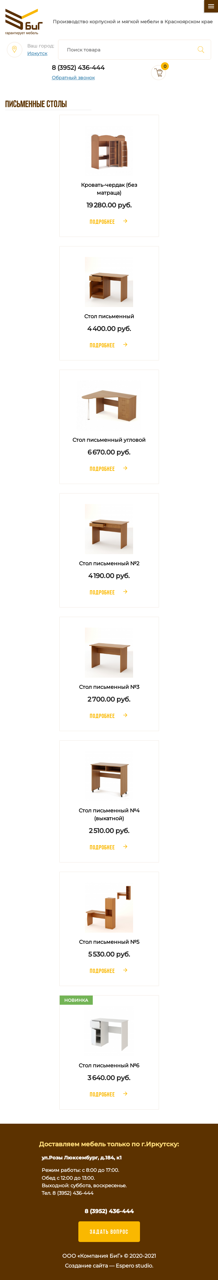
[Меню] (211, 6)
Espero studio (134, 1266)
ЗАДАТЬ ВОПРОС (109, 1231)
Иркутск (37, 53)
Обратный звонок (73, 78)
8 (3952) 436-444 (78, 67)
